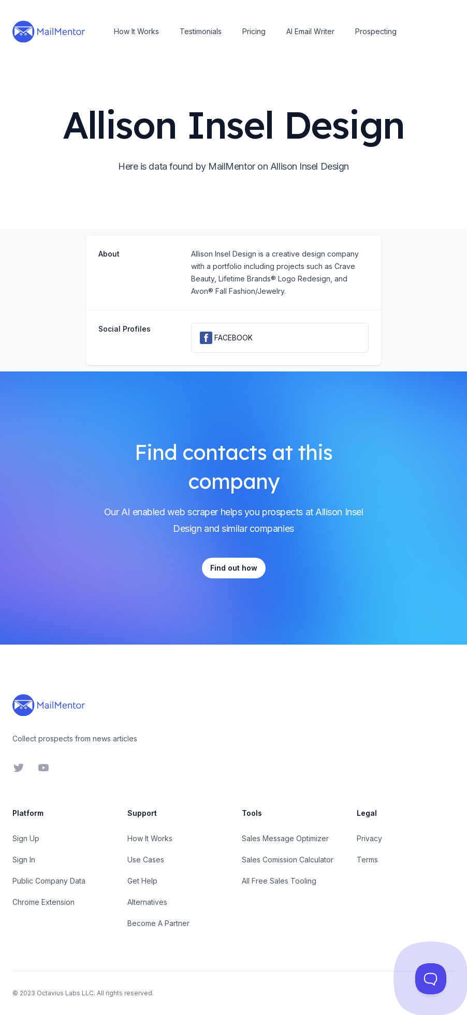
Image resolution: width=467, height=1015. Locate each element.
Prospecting (376, 31)
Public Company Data (48, 880)
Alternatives (147, 902)
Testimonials (201, 31)
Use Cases (145, 859)
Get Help (142, 880)
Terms (367, 859)
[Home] (48, 31)
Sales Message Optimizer (285, 838)
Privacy (369, 838)
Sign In (23, 859)
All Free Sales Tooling (279, 880)
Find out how (233, 567)
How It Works (136, 31)
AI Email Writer (310, 31)
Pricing (254, 31)
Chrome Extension (43, 902)
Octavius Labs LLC (65, 993)
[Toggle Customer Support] (430, 978)
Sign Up (25, 838)
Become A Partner (158, 923)
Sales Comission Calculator (287, 859)
